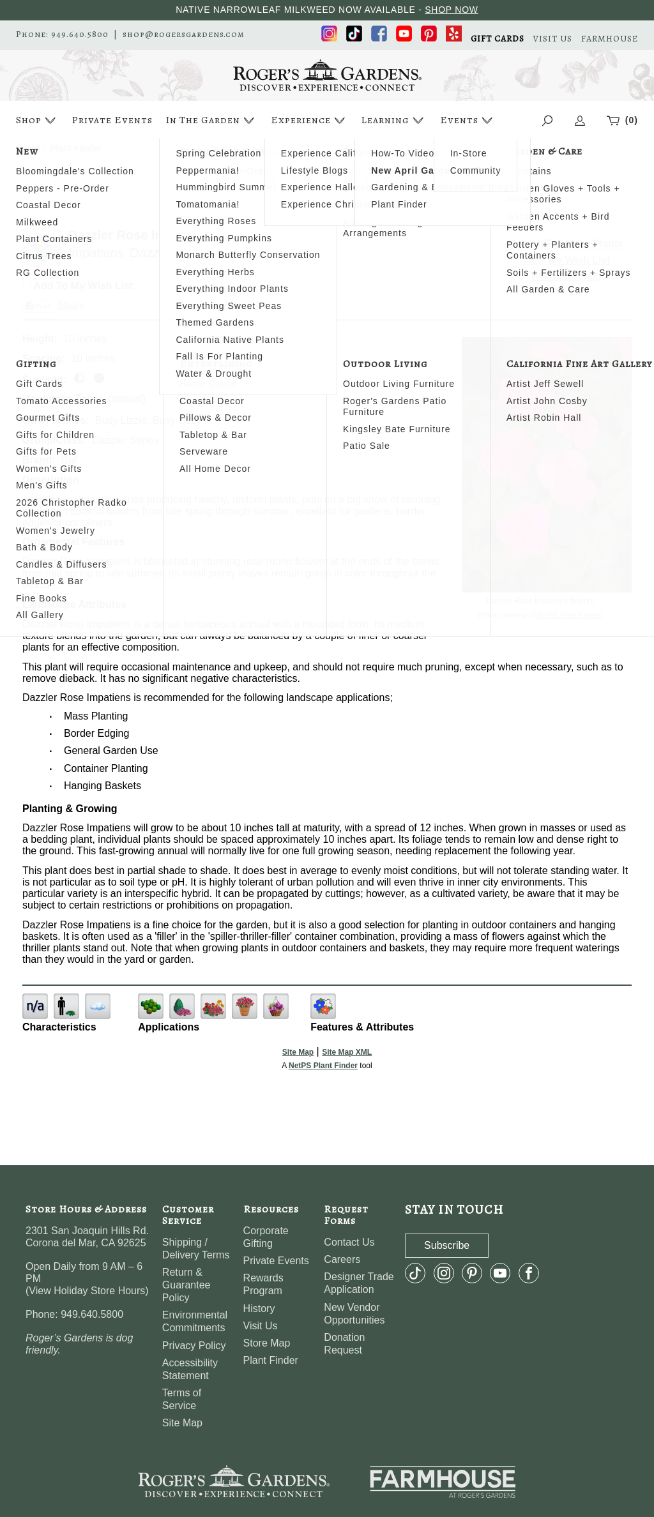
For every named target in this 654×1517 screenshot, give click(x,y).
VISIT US (552, 38)
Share (71, 305)
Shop (37, 120)
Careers (342, 1259)
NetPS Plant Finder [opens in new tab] (323, 1065)
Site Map (298, 1052)
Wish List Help (566, 276)
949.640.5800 (80, 34)
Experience (309, 120)
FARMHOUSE (609, 38)
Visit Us (260, 1325)
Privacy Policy (194, 1345)
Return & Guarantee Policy (186, 1285)
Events (468, 120)
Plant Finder (270, 1360)
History (259, 1308)
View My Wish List (566, 260)
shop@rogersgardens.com (184, 34)
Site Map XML (347, 1052)
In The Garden (211, 120)
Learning (394, 120)
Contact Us (349, 1242)
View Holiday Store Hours (87, 1290)
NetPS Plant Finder (568, 615)
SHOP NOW (451, 9)
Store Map (267, 1343)
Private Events (112, 120)
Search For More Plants (566, 243)
